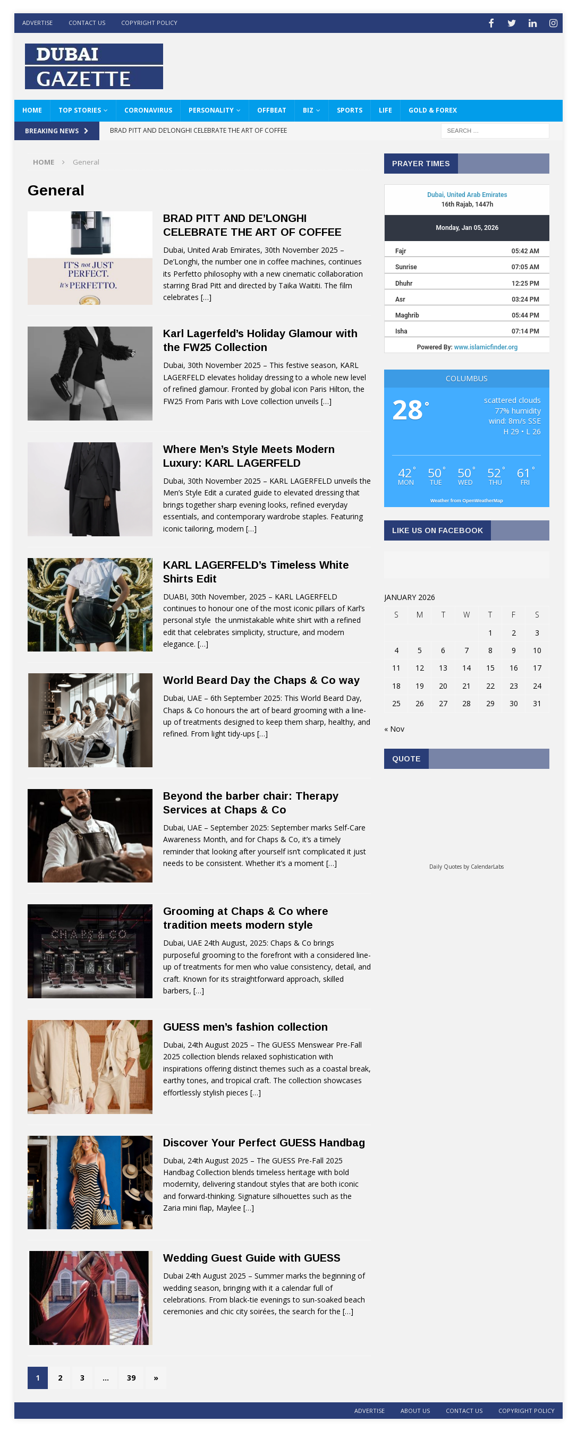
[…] (206, 296)
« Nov (394, 728)
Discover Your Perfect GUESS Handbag (264, 1141)
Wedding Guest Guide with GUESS (252, 1257)
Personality (211, 109)
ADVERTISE (37, 23)
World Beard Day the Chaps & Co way (261, 679)
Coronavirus (148, 109)
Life (385, 109)
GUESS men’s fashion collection (245, 1026)
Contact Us (87, 23)
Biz (308, 109)
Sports (349, 109)
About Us (415, 1409)
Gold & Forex (433, 109)
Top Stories (79, 109)
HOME (32, 109)
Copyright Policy (149, 23)
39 (131, 1376)
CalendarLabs (487, 865)
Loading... (466, 818)
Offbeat (271, 109)
